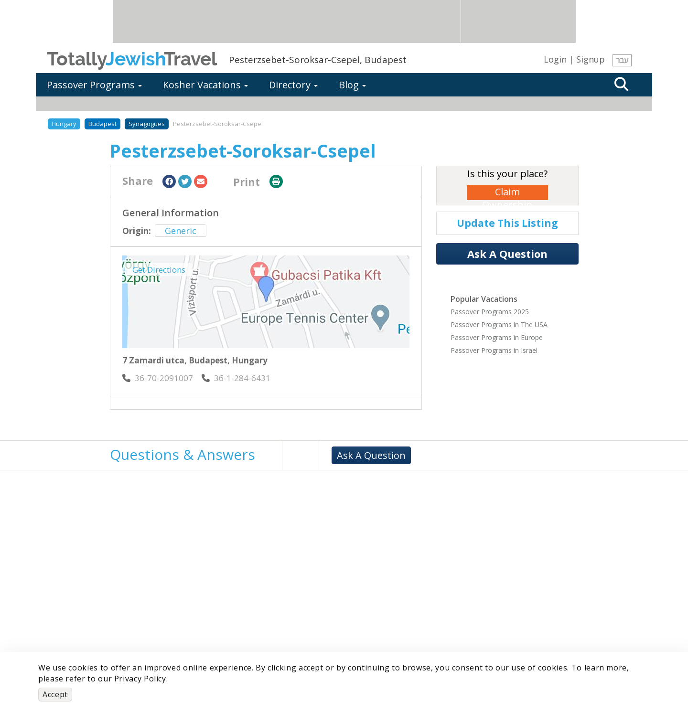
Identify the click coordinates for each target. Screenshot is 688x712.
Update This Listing (507, 223)
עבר (622, 60)
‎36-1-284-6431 (236, 377)
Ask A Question (507, 253)
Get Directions (158, 269)
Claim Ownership (507, 192)
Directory (293, 84)
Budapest (102, 123)
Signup (590, 59)
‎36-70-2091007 (157, 377)
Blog (352, 84)
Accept (55, 694)
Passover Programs (94, 84)
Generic (180, 230)
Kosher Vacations (205, 84)
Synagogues (147, 123)
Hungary (64, 123)
